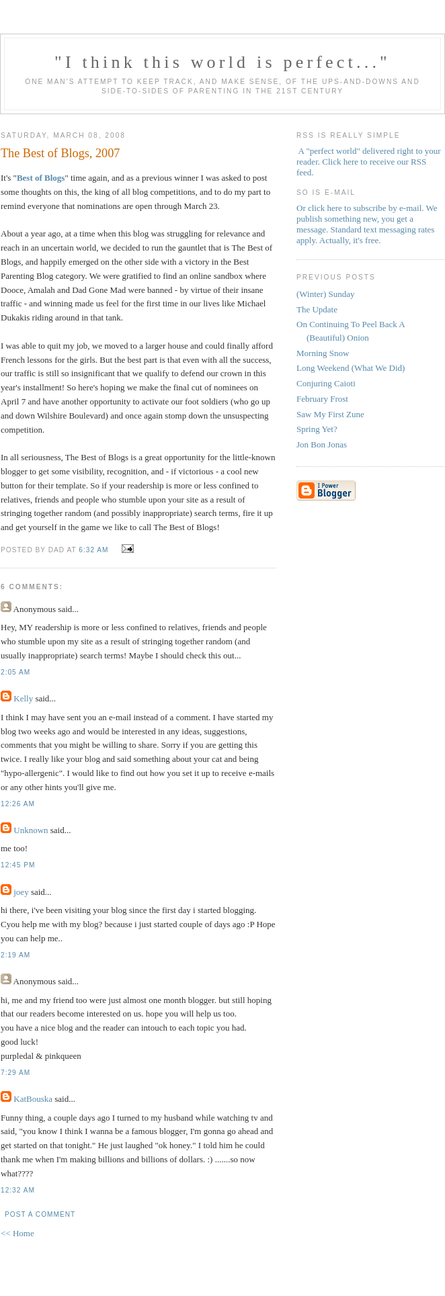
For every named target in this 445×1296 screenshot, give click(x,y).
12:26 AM (18, 804)
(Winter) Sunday (325, 294)
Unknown (30, 830)
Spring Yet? (316, 429)
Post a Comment (40, 1214)
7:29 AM (15, 1072)
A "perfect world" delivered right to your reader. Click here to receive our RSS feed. (368, 161)
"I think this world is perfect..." (222, 62)
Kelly (23, 698)
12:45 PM (18, 865)
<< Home (17, 1233)
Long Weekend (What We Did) (350, 368)
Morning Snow (322, 353)
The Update (316, 309)
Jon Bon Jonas (321, 444)
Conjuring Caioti (326, 383)
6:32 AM (93, 550)
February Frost (322, 399)
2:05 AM (15, 672)
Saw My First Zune (330, 414)
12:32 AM (18, 1190)
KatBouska (32, 1099)
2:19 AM (15, 955)
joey (20, 892)
